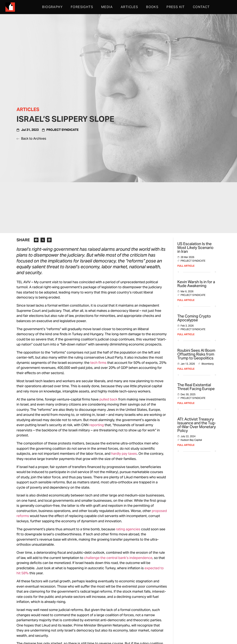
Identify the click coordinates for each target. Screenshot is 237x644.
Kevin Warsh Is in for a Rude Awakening (196, 283)
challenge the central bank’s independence (118, 558)
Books (152, 7)
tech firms (98, 362)
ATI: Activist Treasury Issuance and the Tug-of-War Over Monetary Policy (196, 425)
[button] (36, 240)
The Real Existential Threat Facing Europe (196, 386)
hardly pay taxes (124, 453)
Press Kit (175, 7)
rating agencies (128, 529)
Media (107, 7)
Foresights (82, 7)
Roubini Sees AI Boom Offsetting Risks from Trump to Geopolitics (196, 354)
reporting (96, 425)
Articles (129, 7)
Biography (52, 7)
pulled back (108, 399)
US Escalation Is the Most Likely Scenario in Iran (195, 247)
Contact (201, 7)
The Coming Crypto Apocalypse (194, 318)
